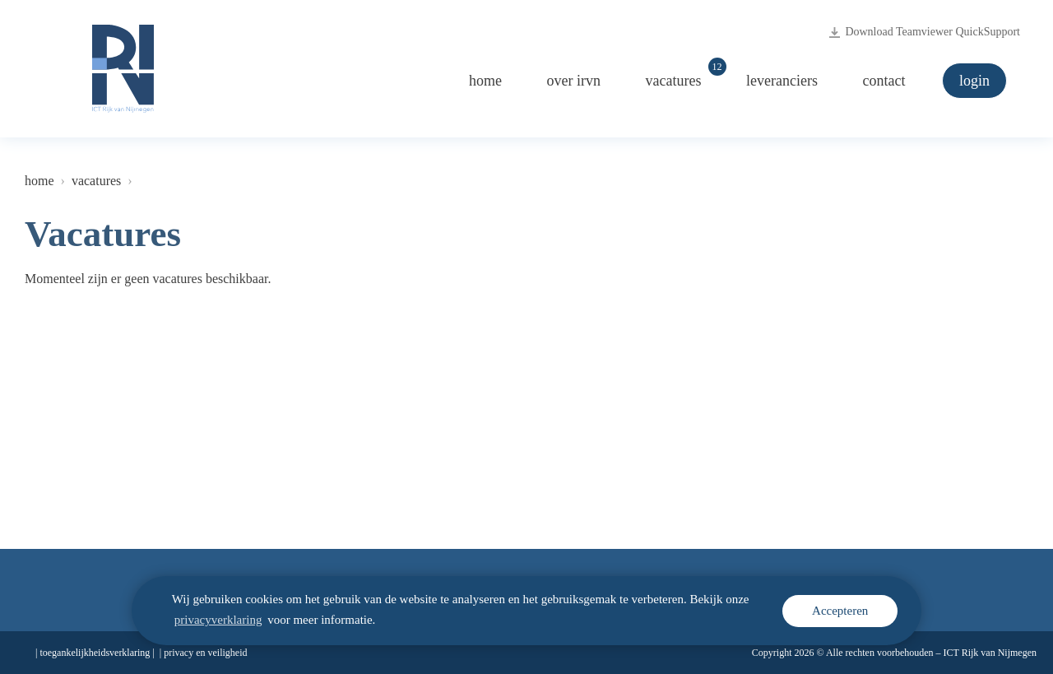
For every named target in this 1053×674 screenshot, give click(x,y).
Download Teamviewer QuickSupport (924, 32)
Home (485, 80)
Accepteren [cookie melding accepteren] (840, 610)
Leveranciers (782, 80)
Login (974, 80)
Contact (884, 80)
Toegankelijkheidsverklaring (94, 653)
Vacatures (682, 76)
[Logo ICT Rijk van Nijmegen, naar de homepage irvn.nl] (123, 69)
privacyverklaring (218, 619)
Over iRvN (574, 80)
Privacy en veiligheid (205, 653)
